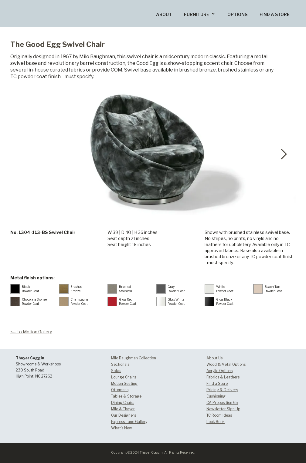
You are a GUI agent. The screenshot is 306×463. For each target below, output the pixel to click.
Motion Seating (124, 383)
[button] (199, 13)
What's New (121, 428)
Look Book (215, 421)
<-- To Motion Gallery (31, 331)
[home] (44, 4)
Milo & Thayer (123, 409)
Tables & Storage (126, 396)
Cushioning (216, 396)
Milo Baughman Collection (133, 358)
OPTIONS (237, 14)
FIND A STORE (275, 14)
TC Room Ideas (219, 415)
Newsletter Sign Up (223, 409)
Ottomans (119, 390)
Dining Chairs (122, 402)
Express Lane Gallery (129, 421)
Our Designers (123, 415)
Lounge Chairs (123, 377)
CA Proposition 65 (222, 402)
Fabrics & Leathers (223, 377)
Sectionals (120, 364)
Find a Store (217, 383)
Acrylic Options (219, 370)
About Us (214, 358)
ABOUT (164, 14)
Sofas (116, 370)
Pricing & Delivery (222, 390)
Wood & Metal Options (226, 364)
